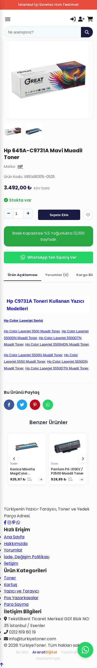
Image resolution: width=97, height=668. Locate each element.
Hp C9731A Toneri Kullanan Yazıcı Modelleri (45, 305)
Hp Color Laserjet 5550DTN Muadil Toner (56, 368)
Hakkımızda (15, 544)
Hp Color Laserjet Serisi (23, 320)
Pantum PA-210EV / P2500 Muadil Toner (67, 471)
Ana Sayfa (14, 537)
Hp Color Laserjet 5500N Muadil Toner (33, 355)
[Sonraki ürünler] (83, 459)
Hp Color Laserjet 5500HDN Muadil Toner (57, 344)
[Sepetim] (90, 19)
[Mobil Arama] (42, 32)
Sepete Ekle (59, 215)
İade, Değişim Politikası (26, 557)
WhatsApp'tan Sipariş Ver (49, 257)
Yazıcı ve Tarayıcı (21, 591)
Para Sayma (16, 604)
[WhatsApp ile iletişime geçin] (18, 523)
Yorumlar (13, 550)
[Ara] (87, 32)
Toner (10, 578)
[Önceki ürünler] (14, 459)
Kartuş (10, 585)
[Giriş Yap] (73, 19)
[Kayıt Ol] (81, 19)
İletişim (11, 563)
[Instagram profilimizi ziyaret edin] (9, 523)
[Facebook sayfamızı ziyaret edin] (5, 523)
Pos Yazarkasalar (21, 598)
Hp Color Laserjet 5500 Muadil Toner (32, 331)
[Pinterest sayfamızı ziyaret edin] (13, 523)
